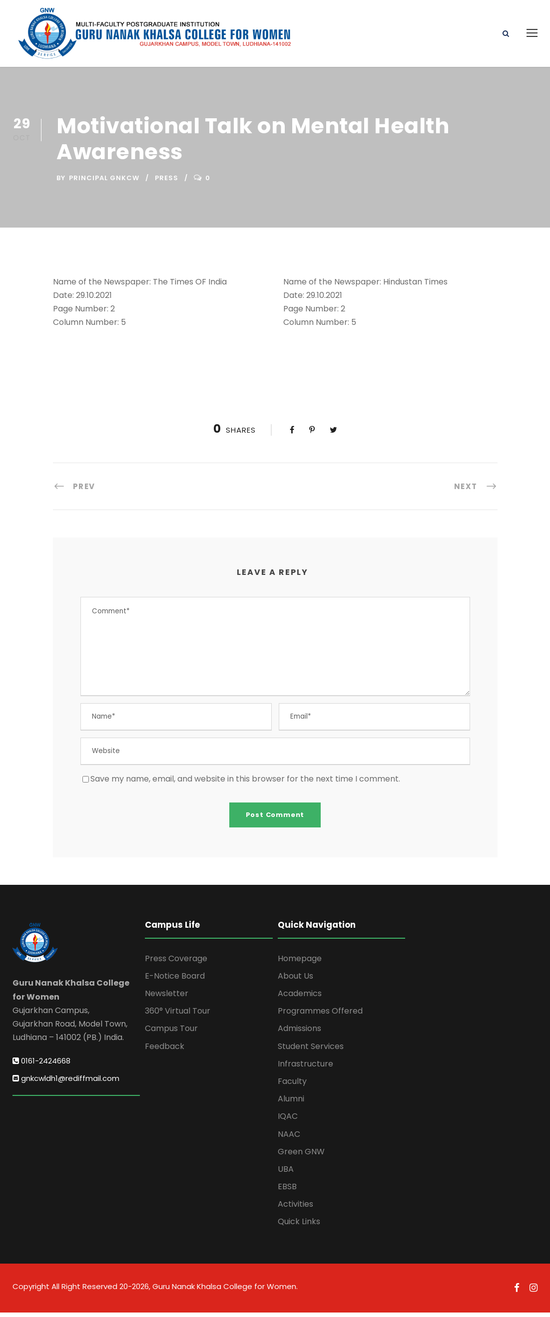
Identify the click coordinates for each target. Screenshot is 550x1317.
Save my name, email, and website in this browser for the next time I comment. (245, 783)
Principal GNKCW (104, 182)
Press (166, 182)
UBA (286, 1173)
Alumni (291, 1103)
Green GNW (301, 1156)
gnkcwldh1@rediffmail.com (65, 1082)
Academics (300, 998)
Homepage (300, 963)
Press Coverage (176, 963)
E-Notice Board (175, 980)
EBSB (287, 1191)
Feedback (164, 1050)
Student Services (311, 1050)
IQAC (288, 1121)
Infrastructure (305, 1068)
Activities (295, 1209)
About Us (295, 980)
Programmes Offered (320, 1016)
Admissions (299, 1033)
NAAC (289, 1138)
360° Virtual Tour (177, 1016)
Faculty (292, 1085)
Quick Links (299, 1226)
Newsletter (166, 998)
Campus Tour (171, 1033)
